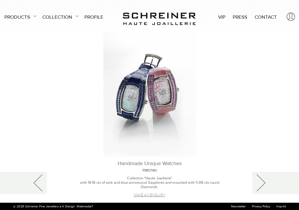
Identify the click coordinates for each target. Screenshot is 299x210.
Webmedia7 (85, 206)
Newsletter (238, 206)
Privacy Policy (261, 206)
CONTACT (266, 17)
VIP (221, 17)
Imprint (281, 206)
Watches (149, 170)
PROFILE (93, 17)
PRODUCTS (19, 16)
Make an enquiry (150, 195)
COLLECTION (59, 16)
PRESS (240, 17)
